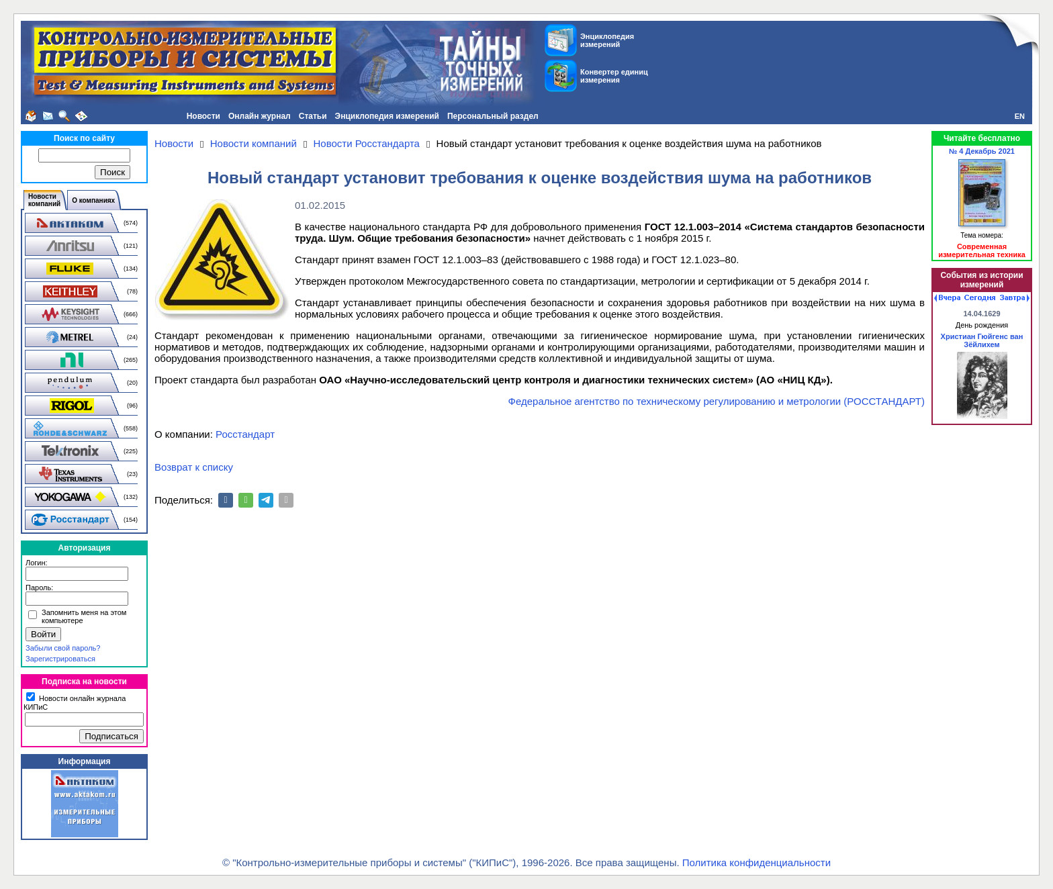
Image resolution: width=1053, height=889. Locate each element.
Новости (203, 116)
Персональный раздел (493, 116)
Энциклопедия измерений (387, 116)
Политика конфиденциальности (756, 862)
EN (1020, 116)
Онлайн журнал (259, 116)
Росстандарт (245, 434)
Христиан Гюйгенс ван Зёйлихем (982, 340)
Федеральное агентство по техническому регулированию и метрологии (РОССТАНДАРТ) (716, 401)
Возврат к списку (193, 467)
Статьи (313, 116)
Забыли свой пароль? (63, 648)
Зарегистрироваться (60, 659)
